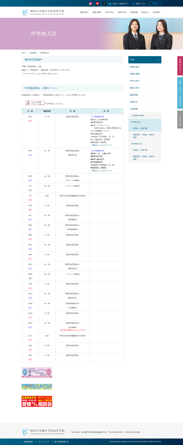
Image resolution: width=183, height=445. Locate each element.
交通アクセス (141, 4)
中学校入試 (135, 122)
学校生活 (145, 12)
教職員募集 (28, 442)
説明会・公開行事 (140, 128)
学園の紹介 (84, 12)
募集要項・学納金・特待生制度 (143, 136)
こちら (24, 74)
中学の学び (109, 12)
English (155, 3)
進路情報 (134, 12)
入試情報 (155, 12)
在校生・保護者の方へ (120, 4)
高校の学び (122, 12)
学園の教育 (96, 12)
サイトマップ (43, 442)
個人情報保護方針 (61, 442)
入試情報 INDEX (137, 116)
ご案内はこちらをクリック (101, 145)
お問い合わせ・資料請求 (180, 93)
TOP (23, 53)
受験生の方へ (180, 66)
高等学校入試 (136, 144)
